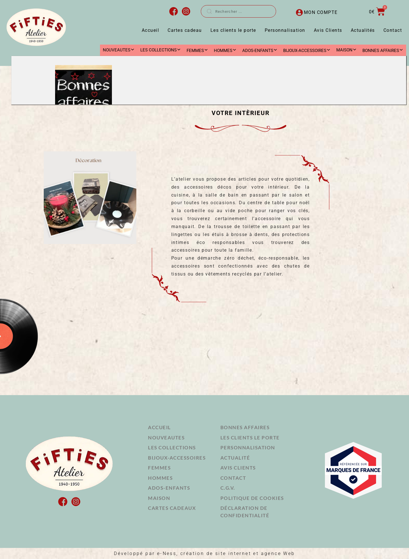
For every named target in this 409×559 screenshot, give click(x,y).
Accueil (150, 30)
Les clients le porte (233, 30)
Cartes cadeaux (172, 508)
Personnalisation (285, 30)
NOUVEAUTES (119, 50)
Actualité (235, 458)
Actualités (363, 30)
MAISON (346, 50)
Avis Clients (328, 30)
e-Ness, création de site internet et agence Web (226, 553)
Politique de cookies (252, 498)
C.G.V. (227, 488)
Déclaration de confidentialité (245, 511)
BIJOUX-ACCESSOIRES (177, 458)
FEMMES (159, 468)
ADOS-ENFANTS (169, 488)
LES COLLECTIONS (160, 50)
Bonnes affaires (245, 427)
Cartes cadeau (185, 30)
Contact (392, 30)
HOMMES (160, 478)
